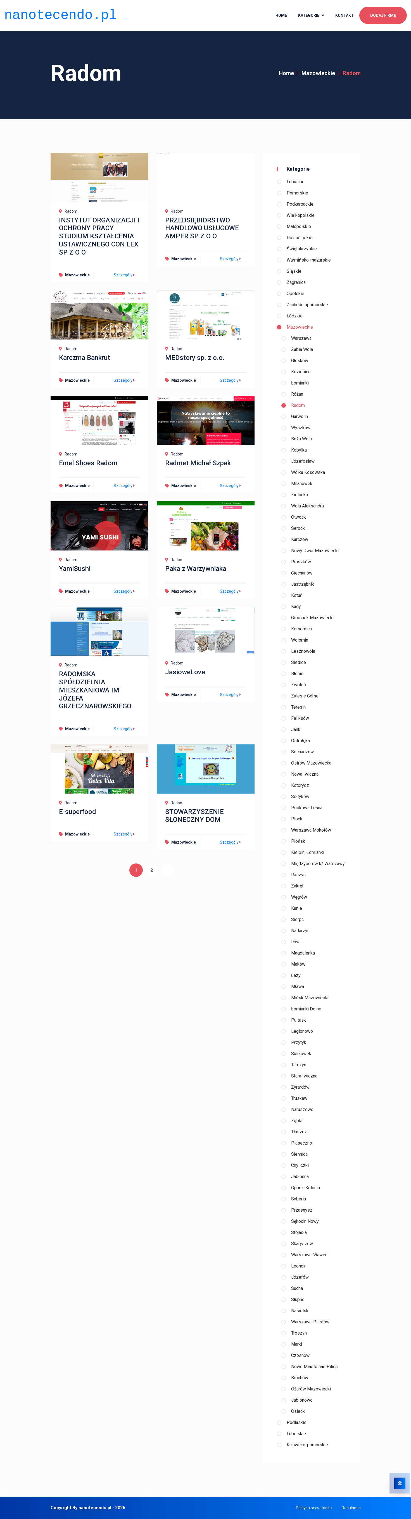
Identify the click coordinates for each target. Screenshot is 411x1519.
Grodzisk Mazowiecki (312, 617)
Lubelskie (296, 1433)
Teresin (298, 707)
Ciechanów (301, 573)
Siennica (299, 1154)
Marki (296, 1344)
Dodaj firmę (383, 14)
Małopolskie (299, 226)
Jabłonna (300, 1176)
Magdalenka (303, 953)
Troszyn (299, 1333)
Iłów (295, 941)
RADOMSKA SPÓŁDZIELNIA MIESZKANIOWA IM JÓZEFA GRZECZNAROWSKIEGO (95, 690)
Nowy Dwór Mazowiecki (315, 550)
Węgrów (299, 897)
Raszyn (298, 874)
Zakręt (297, 886)
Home (286, 73)
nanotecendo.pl (60, 14)
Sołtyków (300, 796)
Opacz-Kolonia (305, 1187)
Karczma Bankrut (84, 358)
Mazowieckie (318, 73)
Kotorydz (300, 785)
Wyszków (300, 427)
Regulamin (351, 1508)
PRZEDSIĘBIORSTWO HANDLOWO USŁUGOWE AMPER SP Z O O (202, 228)
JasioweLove (185, 672)
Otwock (298, 517)
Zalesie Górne (305, 696)
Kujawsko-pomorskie (307, 1444)
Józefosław (303, 461)
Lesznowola (303, 651)
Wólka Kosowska (308, 472)
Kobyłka (299, 450)
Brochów (299, 1377)
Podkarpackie (300, 204)
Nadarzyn (300, 930)
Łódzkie (295, 316)
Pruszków (301, 561)
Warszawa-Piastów (310, 1322)
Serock (298, 528)
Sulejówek (301, 1053)
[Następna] (168, 870)
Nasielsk (299, 1310)
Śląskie (294, 271)
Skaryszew (302, 1243)
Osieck (298, 1411)
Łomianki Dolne (306, 1009)
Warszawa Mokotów (311, 830)
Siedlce (298, 662)
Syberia (298, 1199)
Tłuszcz (299, 1131)
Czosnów (300, 1355)
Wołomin (299, 640)
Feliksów (300, 718)
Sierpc (297, 919)
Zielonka (299, 494)
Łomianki (300, 383)
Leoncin (299, 1266)
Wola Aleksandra (307, 506)
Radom (298, 405)
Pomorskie (297, 193)
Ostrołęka (300, 740)
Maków (298, 964)
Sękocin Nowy (305, 1221)
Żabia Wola (302, 349)
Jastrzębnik (302, 584)
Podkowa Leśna (306, 807)
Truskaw (299, 1098)
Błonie (297, 673)
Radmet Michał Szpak (198, 463)
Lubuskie (296, 181)
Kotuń (297, 595)
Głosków (299, 360)
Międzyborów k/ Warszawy (318, 863)
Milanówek (301, 483)
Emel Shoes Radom (88, 463)
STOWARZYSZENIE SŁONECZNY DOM (194, 816)
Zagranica (296, 282)
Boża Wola (301, 439)
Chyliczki (300, 1165)
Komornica (301, 629)
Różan (297, 394)
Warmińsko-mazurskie (309, 260)
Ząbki (296, 1120)
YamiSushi (75, 569)
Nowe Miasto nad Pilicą (314, 1366)
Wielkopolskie (301, 215)
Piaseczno (301, 1143)
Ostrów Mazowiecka (311, 763)
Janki (296, 729)
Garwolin (299, 416)
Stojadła (299, 1232)
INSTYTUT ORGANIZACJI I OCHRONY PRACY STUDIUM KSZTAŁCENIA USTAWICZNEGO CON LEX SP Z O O (99, 236)
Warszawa (301, 338)
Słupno (298, 1299)
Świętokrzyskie (302, 248)
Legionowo (302, 1031)
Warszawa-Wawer (309, 1254)
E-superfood (77, 812)
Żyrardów (300, 1087)
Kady (296, 606)
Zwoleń (298, 684)
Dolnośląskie (299, 237)
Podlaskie (297, 1422)
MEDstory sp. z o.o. (195, 358)
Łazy (296, 975)
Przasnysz (301, 1210)
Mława (297, 986)
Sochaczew (302, 751)
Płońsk (298, 841)
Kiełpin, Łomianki (307, 852)
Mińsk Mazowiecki (309, 997)
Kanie (296, 908)
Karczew (299, 539)
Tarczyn (298, 1064)
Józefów (300, 1277)
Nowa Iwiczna (305, 774)
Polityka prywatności (314, 1508)
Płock (296, 819)
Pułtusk (298, 1020)
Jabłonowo (302, 1400)
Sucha (297, 1288)
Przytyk (298, 1042)
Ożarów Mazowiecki (311, 1389)
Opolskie (295, 293)
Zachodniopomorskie (307, 304)
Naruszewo (302, 1109)
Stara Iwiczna (304, 1076)
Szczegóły (125, 275)
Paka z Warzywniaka (195, 569)
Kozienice (301, 371)
